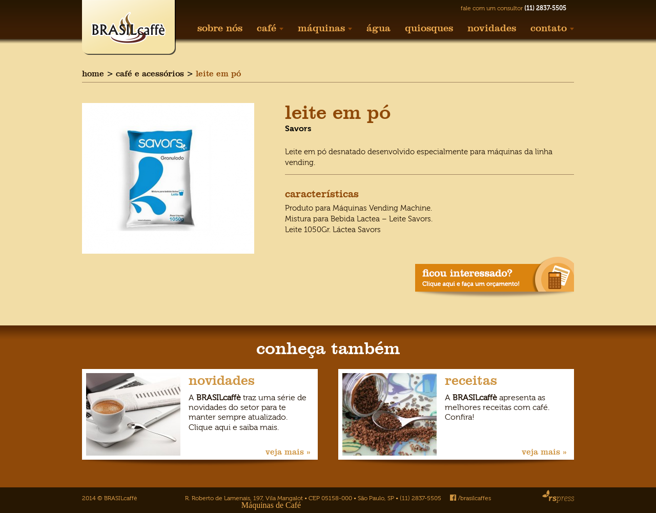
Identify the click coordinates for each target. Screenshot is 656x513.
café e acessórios (150, 73)
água (378, 28)
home (93, 73)
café (270, 28)
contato (552, 28)
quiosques (429, 28)
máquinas (325, 28)
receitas (471, 380)
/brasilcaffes (470, 498)
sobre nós (219, 28)
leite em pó (218, 73)
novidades (491, 28)
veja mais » (288, 452)
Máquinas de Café (271, 505)
